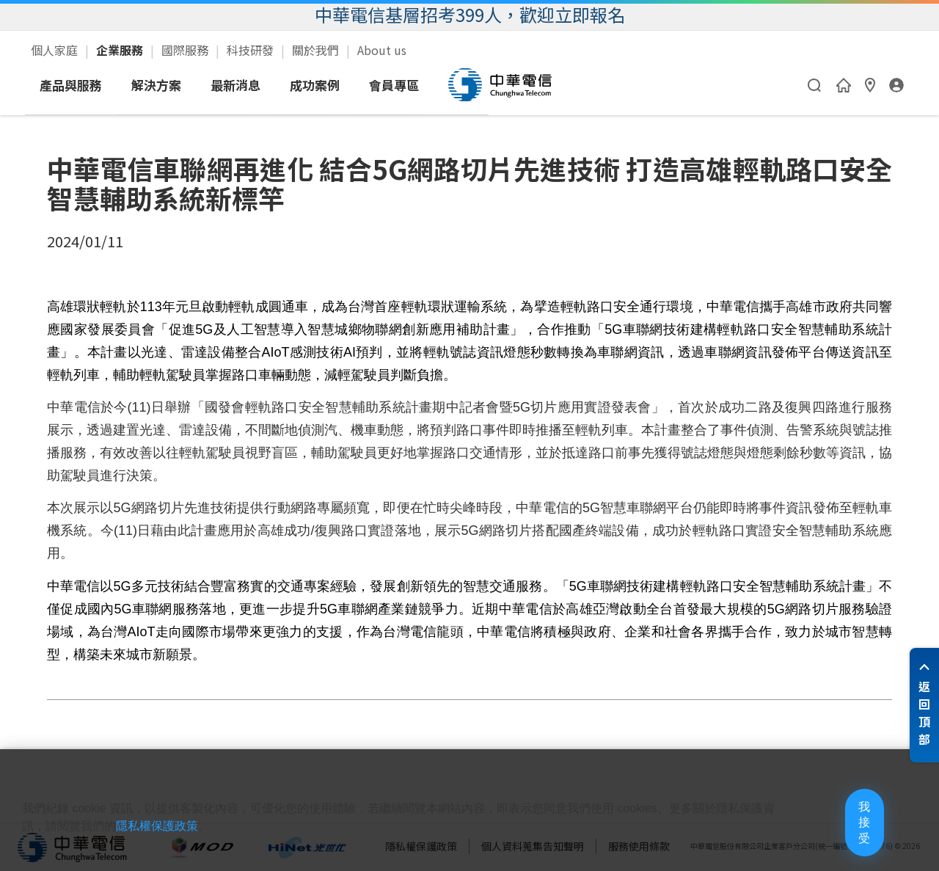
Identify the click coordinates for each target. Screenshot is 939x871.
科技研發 (252, 50)
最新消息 (372, 85)
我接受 (840, 834)
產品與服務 (207, 85)
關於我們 (317, 50)
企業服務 (121, 50)
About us (381, 50)
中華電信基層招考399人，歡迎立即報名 (470, 14)
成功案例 (451, 85)
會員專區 (530, 85)
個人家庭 (56, 50)
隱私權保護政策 (204, 843)
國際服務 (186, 50)
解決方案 (293, 85)
